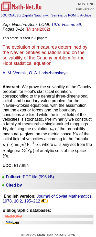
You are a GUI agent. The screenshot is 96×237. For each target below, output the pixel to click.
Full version (85, 9)
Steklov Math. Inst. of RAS (45, 235)
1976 (55, 24)
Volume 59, (71, 24)
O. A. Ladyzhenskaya (48, 73)
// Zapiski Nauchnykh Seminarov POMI (48, 15)
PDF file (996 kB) (28, 177)
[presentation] (6, 128)
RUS (81, 4)
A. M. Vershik (15, 73)
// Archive (84, 15)
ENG (90, 4)
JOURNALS (9, 15)
